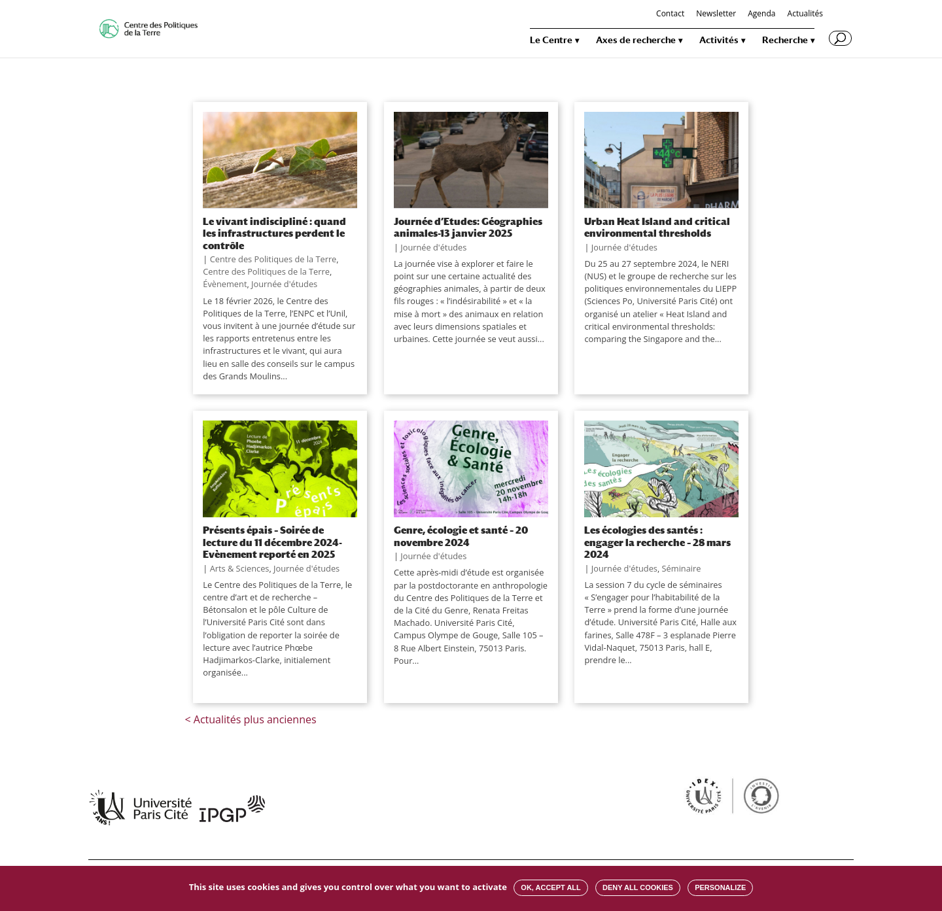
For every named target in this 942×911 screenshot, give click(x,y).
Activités (719, 40)
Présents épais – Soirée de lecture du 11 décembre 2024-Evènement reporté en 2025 (272, 542)
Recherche (785, 40)
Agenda (761, 14)
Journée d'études (284, 284)
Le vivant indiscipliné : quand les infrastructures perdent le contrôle (274, 233)
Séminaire (681, 568)
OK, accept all (550, 887)
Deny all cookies (637, 887)
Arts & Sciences (240, 568)
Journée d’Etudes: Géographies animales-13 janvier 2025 (468, 227)
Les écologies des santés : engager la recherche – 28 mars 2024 (657, 542)
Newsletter (716, 14)
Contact (670, 14)
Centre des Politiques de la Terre (273, 259)
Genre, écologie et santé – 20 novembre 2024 (461, 535)
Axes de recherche (636, 40)
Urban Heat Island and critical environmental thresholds (657, 227)
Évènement (225, 284)
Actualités (805, 14)
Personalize (720, 887)
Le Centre (551, 40)
